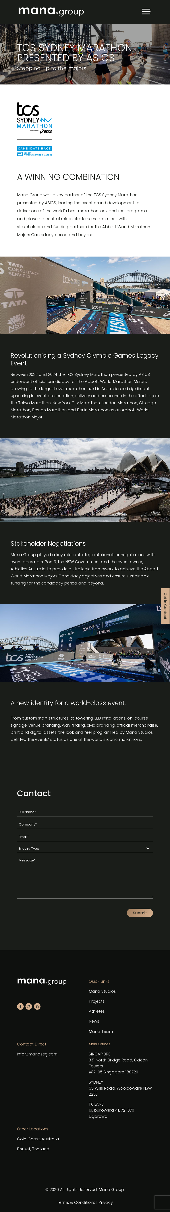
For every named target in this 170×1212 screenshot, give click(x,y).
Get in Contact (165, 606)
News (94, 1021)
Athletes (97, 1011)
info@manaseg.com (37, 1054)
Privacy (106, 1202)
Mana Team (101, 1031)
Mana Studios (102, 991)
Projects (96, 1001)
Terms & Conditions (76, 1202)
